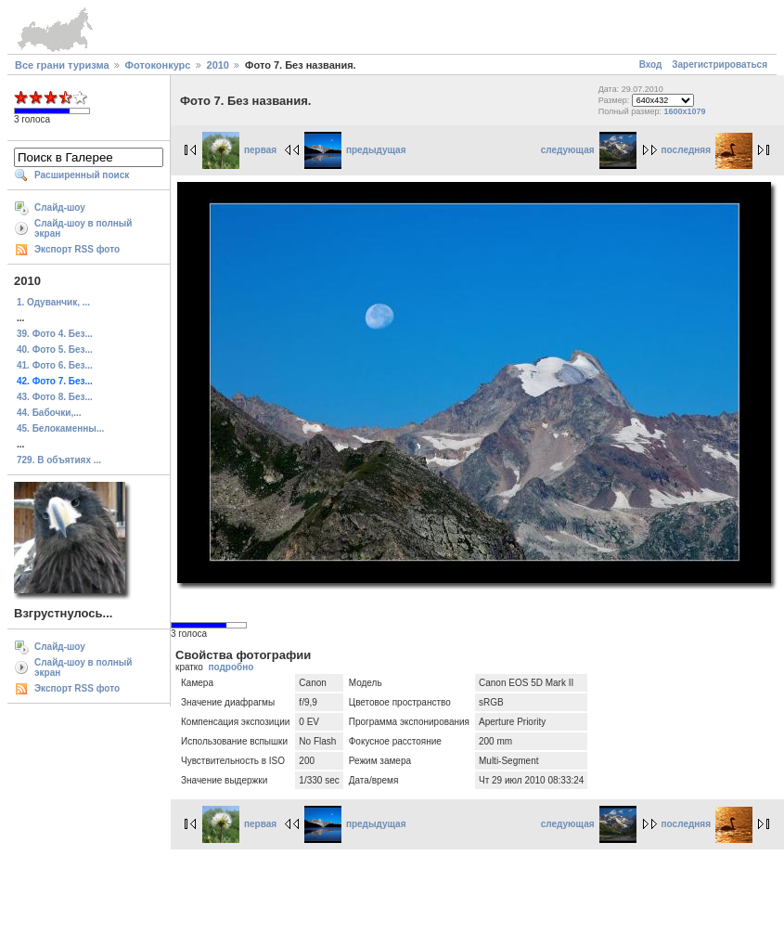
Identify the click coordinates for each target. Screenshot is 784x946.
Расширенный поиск (81, 175)
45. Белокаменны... (60, 428)
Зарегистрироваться (719, 64)
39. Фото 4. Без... (55, 334)
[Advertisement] (392, 895)
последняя (707, 150)
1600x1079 (684, 111)
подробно (230, 667)
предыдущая (355, 150)
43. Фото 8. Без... (55, 397)
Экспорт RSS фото (77, 249)
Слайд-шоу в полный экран (83, 228)
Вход (650, 64)
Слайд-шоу (59, 207)
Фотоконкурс (158, 65)
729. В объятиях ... (59, 460)
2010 (218, 65)
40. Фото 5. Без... (55, 349)
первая (239, 150)
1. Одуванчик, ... (53, 302)
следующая (588, 150)
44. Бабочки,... (49, 413)
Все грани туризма (62, 65)
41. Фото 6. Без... (55, 365)
